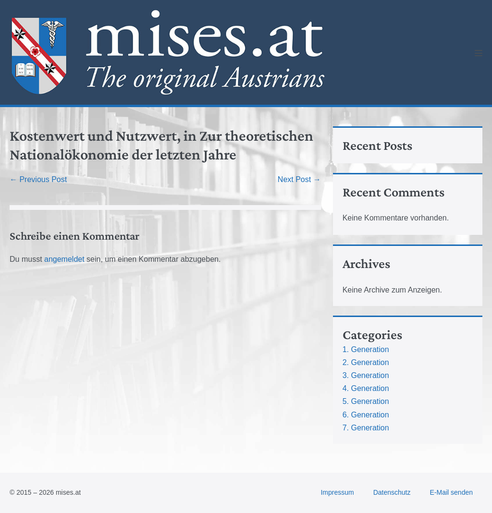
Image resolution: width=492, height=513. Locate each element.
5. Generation (366, 401)
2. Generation (366, 362)
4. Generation (366, 388)
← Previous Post (38, 179)
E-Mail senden (451, 492)
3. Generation (366, 375)
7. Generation (366, 428)
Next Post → (299, 179)
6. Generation (366, 415)
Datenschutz (392, 492)
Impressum (337, 492)
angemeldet (64, 259)
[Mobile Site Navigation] (478, 53)
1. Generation (366, 349)
